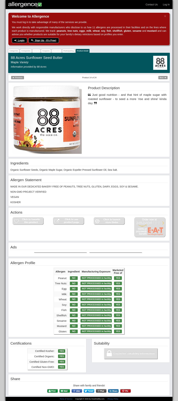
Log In (166, 4)
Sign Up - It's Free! (43, 40)
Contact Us (152, 4)
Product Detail (82, 51)
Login (19, 40)
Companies (25, 51)
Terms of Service (66, 399)
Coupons (46, 51)
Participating (68, 51)
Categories (13, 51)
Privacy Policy (113, 399)
